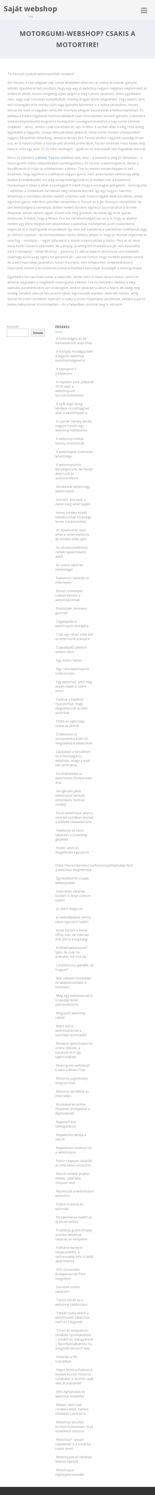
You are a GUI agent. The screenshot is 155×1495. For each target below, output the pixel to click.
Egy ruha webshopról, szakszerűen (72, 671)
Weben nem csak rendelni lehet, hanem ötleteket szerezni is (71, 1409)
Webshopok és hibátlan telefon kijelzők (73, 1459)
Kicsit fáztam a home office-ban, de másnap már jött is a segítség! (72, 934)
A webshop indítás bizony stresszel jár (70, 441)
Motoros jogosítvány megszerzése (71, 1080)
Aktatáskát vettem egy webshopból (72, 488)
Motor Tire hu (48, 157)
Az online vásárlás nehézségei (69, 567)
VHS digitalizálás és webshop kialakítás (70, 1393)
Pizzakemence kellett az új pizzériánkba (73, 1219)
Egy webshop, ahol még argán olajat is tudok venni (73, 686)
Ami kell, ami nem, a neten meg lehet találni (72, 501)
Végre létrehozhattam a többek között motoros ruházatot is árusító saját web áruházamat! (74, 1376)
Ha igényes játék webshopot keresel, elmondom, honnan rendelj (70, 798)
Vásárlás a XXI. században (66, 1359)
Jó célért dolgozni (68, 908)
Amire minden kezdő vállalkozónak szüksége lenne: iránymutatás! (73, 517)
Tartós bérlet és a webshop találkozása (71, 1302)
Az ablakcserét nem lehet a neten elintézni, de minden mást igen (72, 534)
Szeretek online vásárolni (67, 1289)
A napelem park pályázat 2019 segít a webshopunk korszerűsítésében (74, 389)
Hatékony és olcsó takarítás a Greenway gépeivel (71, 835)
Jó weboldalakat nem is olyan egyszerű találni (73, 919)
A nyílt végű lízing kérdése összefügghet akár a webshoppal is (72, 408)
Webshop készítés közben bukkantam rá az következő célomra (74, 1426)
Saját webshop (30, 9)
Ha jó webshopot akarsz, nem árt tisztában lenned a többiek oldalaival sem (74, 817)
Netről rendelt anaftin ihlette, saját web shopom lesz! (72, 1178)
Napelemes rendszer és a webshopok (73, 1150)
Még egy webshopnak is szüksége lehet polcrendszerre (74, 1000)
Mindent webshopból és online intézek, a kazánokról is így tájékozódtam (74, 1050)
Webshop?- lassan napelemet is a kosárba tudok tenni (73, 1444)
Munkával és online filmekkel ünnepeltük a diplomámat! (72, 1109)
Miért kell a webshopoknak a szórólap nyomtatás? (71, 1030)
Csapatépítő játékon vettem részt (71, 649)
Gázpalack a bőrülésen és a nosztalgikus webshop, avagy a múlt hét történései (72, 758)
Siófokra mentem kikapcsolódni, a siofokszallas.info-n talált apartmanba (74, 1254)
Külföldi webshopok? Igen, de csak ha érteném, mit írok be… (71, 952)
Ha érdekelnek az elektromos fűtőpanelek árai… (73, 778)
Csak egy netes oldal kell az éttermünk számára (74, 636)
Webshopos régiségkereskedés (69, 1472)
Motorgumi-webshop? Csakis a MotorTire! (72, 1067)
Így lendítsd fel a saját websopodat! (72, 880)
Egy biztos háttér (68, 660)
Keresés (13, 326)
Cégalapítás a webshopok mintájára (71, 623)
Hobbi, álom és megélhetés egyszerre (72, 850)
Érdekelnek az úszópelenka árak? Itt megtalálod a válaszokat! (73, 738)
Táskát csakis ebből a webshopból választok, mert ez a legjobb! (72, 1317)
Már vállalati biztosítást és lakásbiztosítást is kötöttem (73, 982)
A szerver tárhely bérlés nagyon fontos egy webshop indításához (73, 425)
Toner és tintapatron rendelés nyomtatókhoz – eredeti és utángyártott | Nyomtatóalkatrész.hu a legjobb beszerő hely (74, 1339)
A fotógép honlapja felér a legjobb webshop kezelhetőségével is (74, 356)
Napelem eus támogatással (65, 1124)
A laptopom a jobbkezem (65, 371)
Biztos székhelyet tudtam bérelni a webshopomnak (69, 595)
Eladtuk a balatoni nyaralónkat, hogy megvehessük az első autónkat (71, 706)
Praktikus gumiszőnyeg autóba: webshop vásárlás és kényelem (73, 1234)
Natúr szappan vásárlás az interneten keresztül (73, 1163)
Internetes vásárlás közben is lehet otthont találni (73, 895)
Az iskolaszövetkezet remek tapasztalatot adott (71, 552)
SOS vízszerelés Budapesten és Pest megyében (70, 1274)
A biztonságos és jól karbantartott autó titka (73, 340)
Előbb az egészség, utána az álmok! (70, 723)
